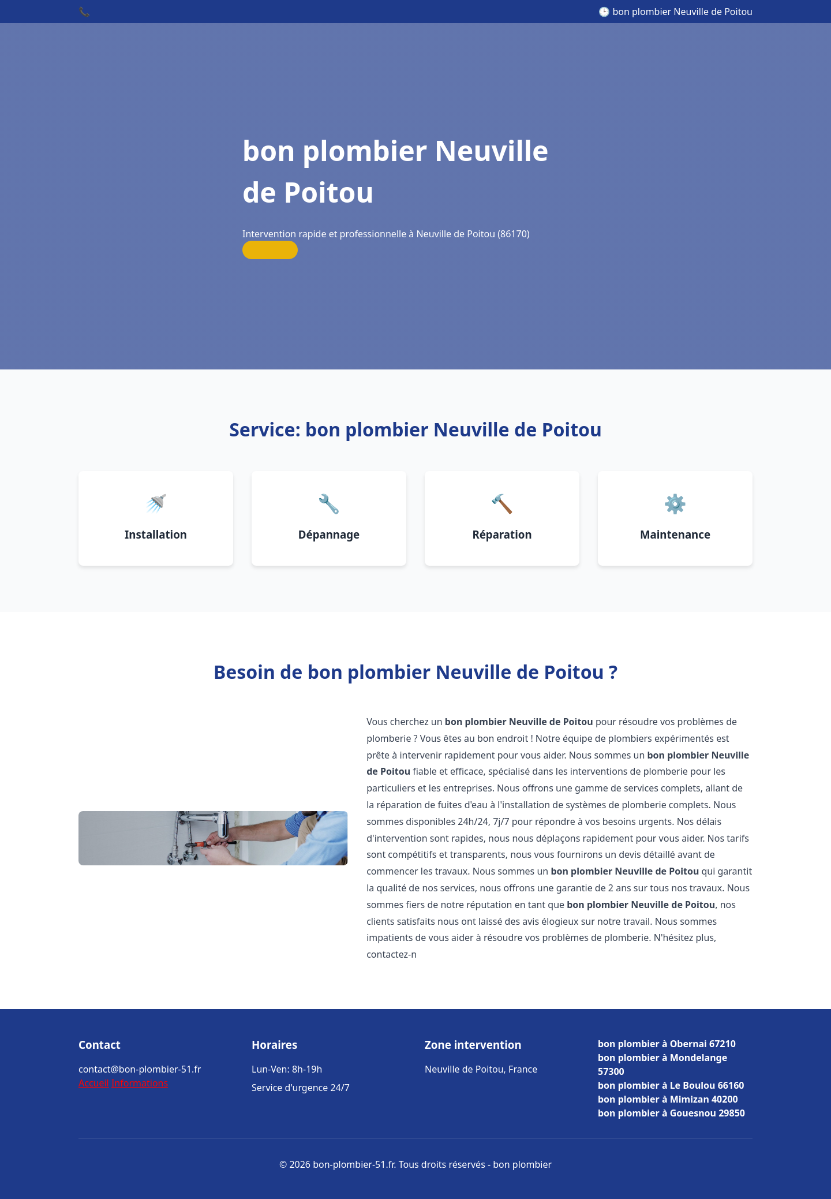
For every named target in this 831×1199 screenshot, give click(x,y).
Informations (139, 1083)
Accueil (93, 1083)
